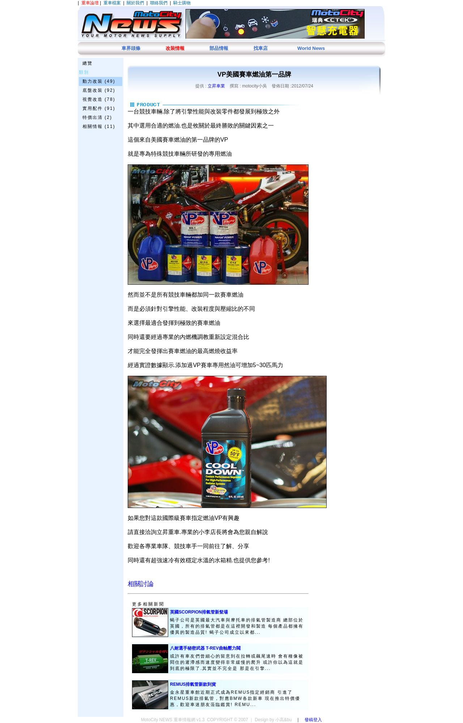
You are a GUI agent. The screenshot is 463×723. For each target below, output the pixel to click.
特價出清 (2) (97, 117)
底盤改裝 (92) (98, 90)
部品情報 (218, 48)
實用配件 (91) (98, 108)
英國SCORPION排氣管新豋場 (199, 612)
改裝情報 (175, 48)
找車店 (261, 48)
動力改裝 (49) (98, 81)
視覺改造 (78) (98, 99)
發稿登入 (313, 719)
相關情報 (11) (98, 126)
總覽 (87, 63)
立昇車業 (216, 86)
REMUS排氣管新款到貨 (193, 684)
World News (311, 48)
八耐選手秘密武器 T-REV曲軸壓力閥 (205, 648)
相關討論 (141, 584)
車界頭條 (131, 48)
